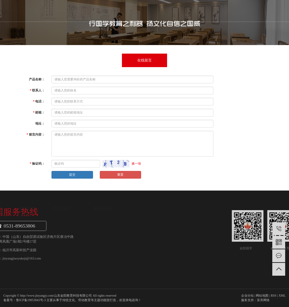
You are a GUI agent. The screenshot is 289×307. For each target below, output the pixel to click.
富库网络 (263, 300)
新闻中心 (158, 11)
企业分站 (247, 295)
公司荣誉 (67, 246)
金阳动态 (143, 229)
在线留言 (144, 60)
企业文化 (67, 238)
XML (282, 295)
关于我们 (112, 11)
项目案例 (67, 263)
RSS (273, 295)
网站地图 (262, 295)
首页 (89, 11)
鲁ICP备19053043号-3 (31, 300)
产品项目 (135, 11)
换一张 (136, 163)
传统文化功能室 (107, 238)
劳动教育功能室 (107, 229)
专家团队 (67, 255)
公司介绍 (67, 229)
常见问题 (143, 246)
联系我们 (204, 11)
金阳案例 (181, 11)
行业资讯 (143, 238)
